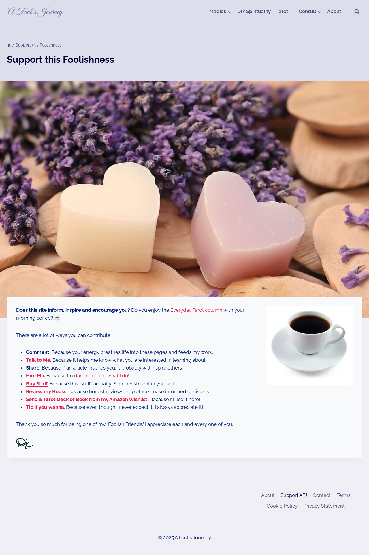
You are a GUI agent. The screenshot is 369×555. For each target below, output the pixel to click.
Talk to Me (38, 360)
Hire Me (35, 375)
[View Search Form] (357, 11)
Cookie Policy (282, 506)
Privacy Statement (324, 506)
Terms (344, 495)
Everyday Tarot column (196, 310)
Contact (322, 495)
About (268, 495)
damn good (87, 375)
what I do (117, 375)
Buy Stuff (37, 384)
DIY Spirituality (254, 11)
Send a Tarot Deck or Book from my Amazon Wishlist (86, 399)
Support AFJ (293, 495)
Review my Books (46, 391)
